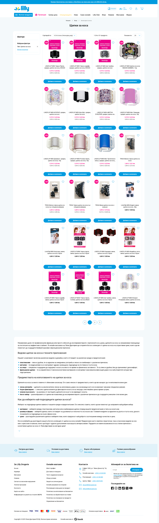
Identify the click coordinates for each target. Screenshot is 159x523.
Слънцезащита (66, 15)
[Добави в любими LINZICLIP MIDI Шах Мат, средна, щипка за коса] (88, 89)
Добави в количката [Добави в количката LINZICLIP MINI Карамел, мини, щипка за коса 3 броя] (105, 267)
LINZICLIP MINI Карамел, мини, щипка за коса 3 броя (105, 252)
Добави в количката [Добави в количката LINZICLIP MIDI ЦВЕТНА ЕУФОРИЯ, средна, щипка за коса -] (105, 128)
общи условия (118, 475)
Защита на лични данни (54, 481)
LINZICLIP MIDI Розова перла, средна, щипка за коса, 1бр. (80, 159)
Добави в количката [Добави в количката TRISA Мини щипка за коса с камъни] (105, 220)
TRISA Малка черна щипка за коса (130, 159)
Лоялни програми (20, 485)
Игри (104, 15)
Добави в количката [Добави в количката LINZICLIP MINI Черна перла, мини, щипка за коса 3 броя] (80, 267)
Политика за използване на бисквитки (59, 491)
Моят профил (50, 468)
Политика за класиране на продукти (58, 498)
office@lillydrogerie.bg (90, 489)
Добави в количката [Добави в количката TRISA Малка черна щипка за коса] (130, 174)
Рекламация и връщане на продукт (58, 488)
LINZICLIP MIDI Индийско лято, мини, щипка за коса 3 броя (130, 252)
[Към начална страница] (68, 20)
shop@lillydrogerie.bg (89, 485)
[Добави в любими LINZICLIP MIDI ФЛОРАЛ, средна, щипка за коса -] (63, 89)
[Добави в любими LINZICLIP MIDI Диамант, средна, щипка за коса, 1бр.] (63, 135)
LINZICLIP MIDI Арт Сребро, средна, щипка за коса (105, 67)
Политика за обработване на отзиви (58, 494)
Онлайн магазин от (72, 519)
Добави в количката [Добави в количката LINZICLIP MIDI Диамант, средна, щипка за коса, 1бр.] (54, 174)
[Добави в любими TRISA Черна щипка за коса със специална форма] (88, 182)
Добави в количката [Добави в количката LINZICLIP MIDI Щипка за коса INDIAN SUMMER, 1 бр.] (130, 81)
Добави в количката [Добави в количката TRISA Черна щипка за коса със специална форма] (80, 220)
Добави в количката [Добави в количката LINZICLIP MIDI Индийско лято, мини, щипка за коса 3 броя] (130, 267)
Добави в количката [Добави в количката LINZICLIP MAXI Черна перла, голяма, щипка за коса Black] (80, 313)
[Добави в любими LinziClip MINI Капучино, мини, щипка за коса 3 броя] (63, 228)
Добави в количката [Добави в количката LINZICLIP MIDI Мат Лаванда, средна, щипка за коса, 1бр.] (130, 128)
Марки (129, 15)
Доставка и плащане (53, 471)
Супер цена (53, 15)
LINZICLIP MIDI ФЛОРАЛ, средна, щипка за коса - (55, 113)
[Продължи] (100, 322)
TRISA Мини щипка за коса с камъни (104, 206)
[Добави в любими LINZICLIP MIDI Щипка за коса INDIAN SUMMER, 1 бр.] (138, 43)
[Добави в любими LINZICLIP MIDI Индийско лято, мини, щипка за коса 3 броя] (138, 228)
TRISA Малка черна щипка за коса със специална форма (55, 206)
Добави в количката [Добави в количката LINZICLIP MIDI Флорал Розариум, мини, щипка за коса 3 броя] (130, 313)
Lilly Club (96, 15)
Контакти (17, 488)
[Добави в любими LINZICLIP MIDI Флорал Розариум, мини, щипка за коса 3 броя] (138, 274)
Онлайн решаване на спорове (56, 485)
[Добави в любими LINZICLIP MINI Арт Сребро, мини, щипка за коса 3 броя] (113, 274)
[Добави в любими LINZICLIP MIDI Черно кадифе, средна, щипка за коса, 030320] (88, 43)
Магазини (120, 15)
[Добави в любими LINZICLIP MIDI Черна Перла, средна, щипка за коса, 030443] (63, 43)
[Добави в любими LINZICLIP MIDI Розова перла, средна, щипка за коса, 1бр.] (88, 135)
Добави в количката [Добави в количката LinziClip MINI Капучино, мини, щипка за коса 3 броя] (54, 267)
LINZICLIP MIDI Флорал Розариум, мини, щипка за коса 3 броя (130, 299)
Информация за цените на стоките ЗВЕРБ (28, 494)
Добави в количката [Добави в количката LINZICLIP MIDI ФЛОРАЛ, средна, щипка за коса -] (54, 128)
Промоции (42, 15)
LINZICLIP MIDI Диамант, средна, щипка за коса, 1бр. (55, 159)
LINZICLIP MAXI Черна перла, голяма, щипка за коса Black (80, 299)
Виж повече (23, 452)
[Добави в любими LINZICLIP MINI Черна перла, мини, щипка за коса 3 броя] (88, 228)
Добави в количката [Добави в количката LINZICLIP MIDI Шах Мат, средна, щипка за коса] (80, 128)
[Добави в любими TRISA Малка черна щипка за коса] (138, 135)
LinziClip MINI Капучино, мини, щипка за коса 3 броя (55, 252)
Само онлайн (85, 15)
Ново (76, 15)
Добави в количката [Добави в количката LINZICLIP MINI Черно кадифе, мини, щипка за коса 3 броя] (54, 313)
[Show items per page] (137, 35)
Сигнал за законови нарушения (24, 481)
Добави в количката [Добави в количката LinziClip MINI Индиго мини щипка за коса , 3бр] (130, 220)
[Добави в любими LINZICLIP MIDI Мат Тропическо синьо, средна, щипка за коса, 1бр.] (113, 135)
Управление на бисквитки (55, 501)
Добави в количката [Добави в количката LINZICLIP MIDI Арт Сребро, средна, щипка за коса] (105, 81)
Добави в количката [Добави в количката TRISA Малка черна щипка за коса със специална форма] (54, 220)
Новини (111, 15)
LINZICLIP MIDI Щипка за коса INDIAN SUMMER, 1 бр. (130, 67)
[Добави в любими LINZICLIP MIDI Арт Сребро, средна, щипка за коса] (113, 43)
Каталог (112, 8)
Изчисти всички (22, 49)
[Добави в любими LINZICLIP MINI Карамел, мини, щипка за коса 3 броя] (113, 228)
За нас (16, 468)
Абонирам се (136, 470)
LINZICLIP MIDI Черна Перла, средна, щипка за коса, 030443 (54, 67)
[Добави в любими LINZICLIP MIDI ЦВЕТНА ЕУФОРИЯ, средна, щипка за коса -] (113, 89)
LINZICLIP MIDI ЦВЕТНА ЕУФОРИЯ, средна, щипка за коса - (104, 113)
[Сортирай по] (64, 35)
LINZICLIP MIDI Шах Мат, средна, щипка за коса (80, 113)
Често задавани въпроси (54, 475)
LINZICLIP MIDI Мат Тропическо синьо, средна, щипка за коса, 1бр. (104, 160)
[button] (27, 38)
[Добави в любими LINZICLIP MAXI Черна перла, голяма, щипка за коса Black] (88, 274)
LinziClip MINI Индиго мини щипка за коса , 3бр (130, 206)
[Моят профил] (136, 8)
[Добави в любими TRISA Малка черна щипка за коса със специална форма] (63, 182)
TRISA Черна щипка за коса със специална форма (79, 206)
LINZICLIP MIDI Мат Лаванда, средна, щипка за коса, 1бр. (130, 113)
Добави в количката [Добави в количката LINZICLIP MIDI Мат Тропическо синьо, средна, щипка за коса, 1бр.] (105, 174)
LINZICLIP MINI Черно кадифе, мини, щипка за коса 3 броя (55, 299)
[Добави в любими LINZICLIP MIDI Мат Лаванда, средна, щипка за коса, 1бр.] (138, 89)
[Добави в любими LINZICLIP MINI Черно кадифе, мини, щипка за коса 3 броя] (63, 274)
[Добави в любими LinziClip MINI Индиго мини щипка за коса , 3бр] (138, 182)
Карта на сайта (19, 491)
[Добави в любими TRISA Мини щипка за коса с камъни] (113, 182)
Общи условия (51, 478)
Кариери (17, 471)
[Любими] (130, 8)
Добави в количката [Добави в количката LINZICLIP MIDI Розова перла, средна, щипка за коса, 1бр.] (80, 174)
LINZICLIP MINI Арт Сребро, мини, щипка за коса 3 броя (105, 299)
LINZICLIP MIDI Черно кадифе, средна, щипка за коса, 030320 (79, 67)
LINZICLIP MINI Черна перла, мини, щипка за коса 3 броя (79, 252)
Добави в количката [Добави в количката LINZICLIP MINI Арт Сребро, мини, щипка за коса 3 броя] (105, 313)
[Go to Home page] (21, 9)
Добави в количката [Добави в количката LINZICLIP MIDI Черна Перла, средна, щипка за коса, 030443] (54, 81)
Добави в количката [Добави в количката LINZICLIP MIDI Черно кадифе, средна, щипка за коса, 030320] (80, 81)
